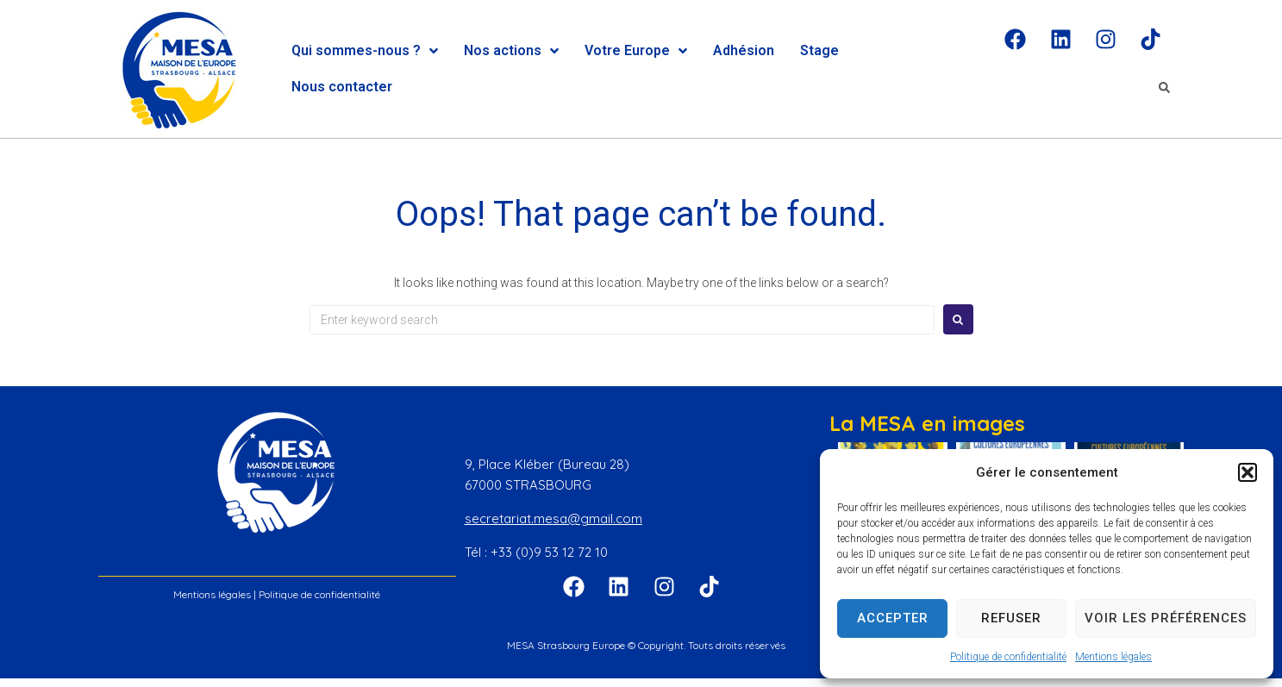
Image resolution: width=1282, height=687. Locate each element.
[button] (1247, 472)
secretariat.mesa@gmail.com (553, 518)
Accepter (893, 618)
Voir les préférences (1166, 618)
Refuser (1011, 618)
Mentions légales (1113, 657)
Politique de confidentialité (1008, 657)
